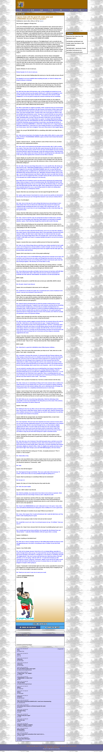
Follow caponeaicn (40, 624)
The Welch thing (21, 710)
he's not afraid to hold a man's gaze (26, 668)
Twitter (25, 577)
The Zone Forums (72, 746)
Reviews (50, 10)
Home (20, 10)
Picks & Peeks (43, 746)
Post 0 (18, 654)
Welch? (19, 687)
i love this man (21, 720)
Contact (71, 10)
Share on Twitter (52, 627)
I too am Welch (21, 682)
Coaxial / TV (37, 746)
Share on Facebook (28, 627)
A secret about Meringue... (24, 738)
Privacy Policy (50, 747)
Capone (41, 21)
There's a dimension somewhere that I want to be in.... (31, 734)
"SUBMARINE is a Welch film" (24, 678)
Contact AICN (56, 747)
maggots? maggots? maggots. (25, 724)
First (18, 650)
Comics (61, 10)
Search (81, 10)
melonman (20, 659)
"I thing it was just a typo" (23, 715)
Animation (56, 746)
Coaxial (40, 10)
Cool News (30, 10)
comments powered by (24, 644)
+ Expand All (60, 649)
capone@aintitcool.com (28, 575)
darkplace (19, 696)
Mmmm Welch (20, 729)
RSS (45, 747)
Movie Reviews (50, 746)
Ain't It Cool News (27, 4)
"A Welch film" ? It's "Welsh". (24, 673)
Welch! (19, 692)
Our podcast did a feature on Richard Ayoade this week (31, 706)
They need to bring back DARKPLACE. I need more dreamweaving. (34, 701)
